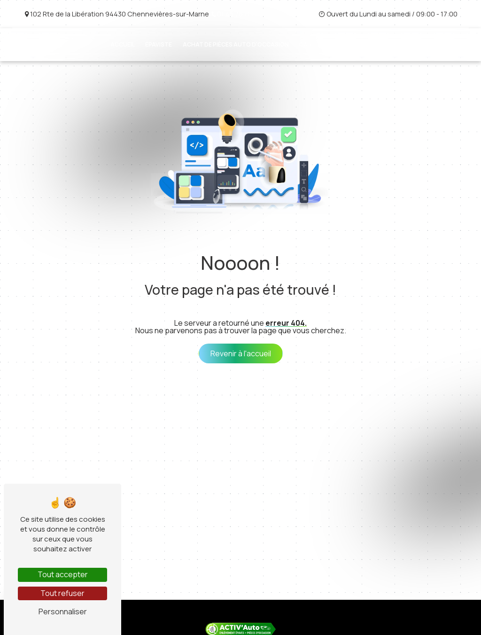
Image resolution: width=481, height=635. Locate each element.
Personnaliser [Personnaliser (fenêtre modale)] (63, 611)
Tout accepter (63, 574)
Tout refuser (62, 593)
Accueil (122, 44)
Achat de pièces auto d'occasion (236, 44)
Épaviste (158, 44)
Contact (449, 44)
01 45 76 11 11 (233, 13)
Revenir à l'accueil (240, 353)
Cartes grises (321, 44)
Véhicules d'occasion (389, 44)
